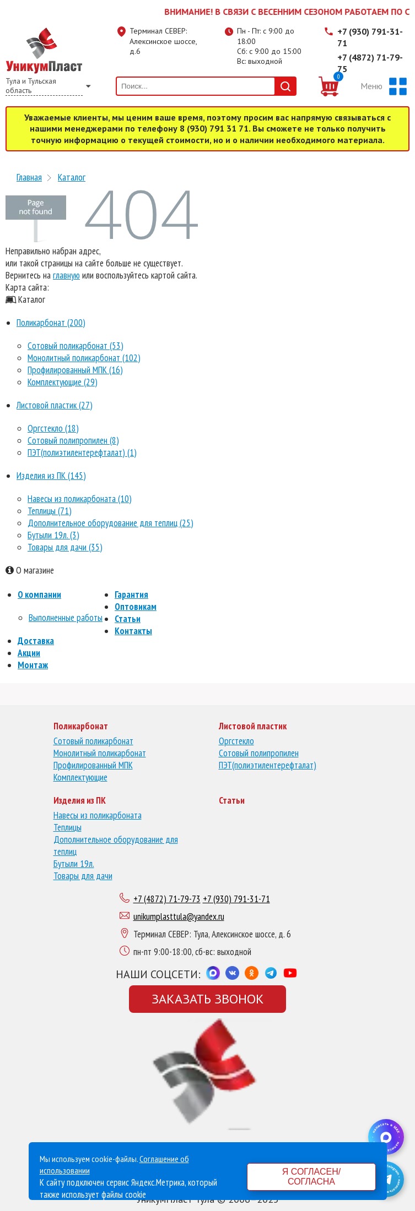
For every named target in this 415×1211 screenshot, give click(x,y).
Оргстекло (236, 741)
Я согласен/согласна (311, 1176)
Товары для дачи (82, 876)
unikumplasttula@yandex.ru (178, 916)
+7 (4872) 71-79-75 (370, 63)
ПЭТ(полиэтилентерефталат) (267, 765)
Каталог (71, 177)
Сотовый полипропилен (259, 753)
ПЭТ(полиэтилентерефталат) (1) (82, 452)
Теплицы (67, 827)
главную (66, 275)
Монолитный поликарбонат (99, 753)
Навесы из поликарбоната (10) (80, 499)
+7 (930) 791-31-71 (370, 37)
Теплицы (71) (50, 511)
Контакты (133, 631)
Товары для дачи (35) (65, 547)
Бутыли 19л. (73, 864)
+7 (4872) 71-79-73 (167, 899)
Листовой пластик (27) (55, 405)
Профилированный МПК (93, 765)
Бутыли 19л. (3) (53, 535)
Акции (29, 653)
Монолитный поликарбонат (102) (84, 358)
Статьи (128, 619)
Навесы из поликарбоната (97, 815)
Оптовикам (136, 607)
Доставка (36, 641)
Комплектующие (80, 777)
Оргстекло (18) (53, 428)
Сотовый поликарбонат (93, 741)
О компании (39, 594)
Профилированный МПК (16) (75, 370)
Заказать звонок (208, 998)
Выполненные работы (66, 618)
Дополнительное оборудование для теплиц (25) (110, 523)
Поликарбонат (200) (51, 323)
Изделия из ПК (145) (51, 476)
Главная (29, 177)
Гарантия (131, 594)
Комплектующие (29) (63, 382)
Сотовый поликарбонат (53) (75, 346)
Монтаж (33, 665)
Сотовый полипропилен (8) (73, 440)
